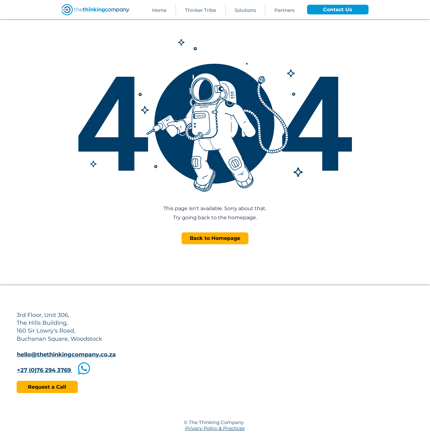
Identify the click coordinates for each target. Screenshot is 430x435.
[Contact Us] (338, 9)
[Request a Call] (47, 387)
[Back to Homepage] (215, 238)
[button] (245, 10)
